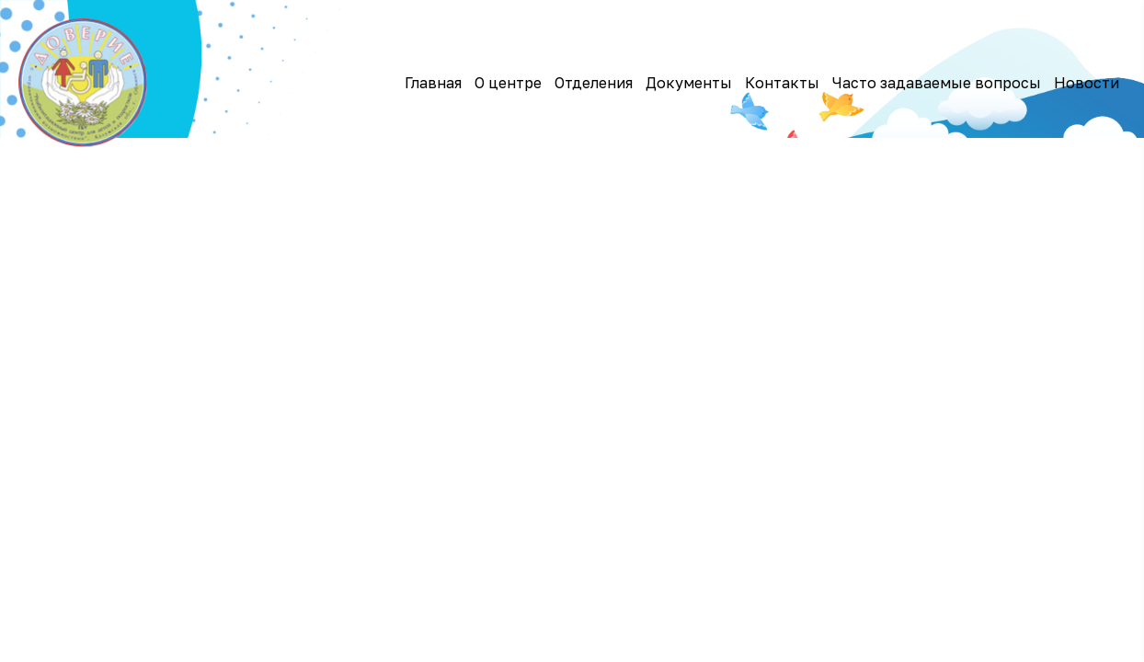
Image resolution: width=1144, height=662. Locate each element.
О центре (508, 83)
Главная (433, 83)
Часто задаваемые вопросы (936, 83)
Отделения (594, 83)
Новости (1086, 83)
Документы (689, 83)
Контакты (782, 83)
